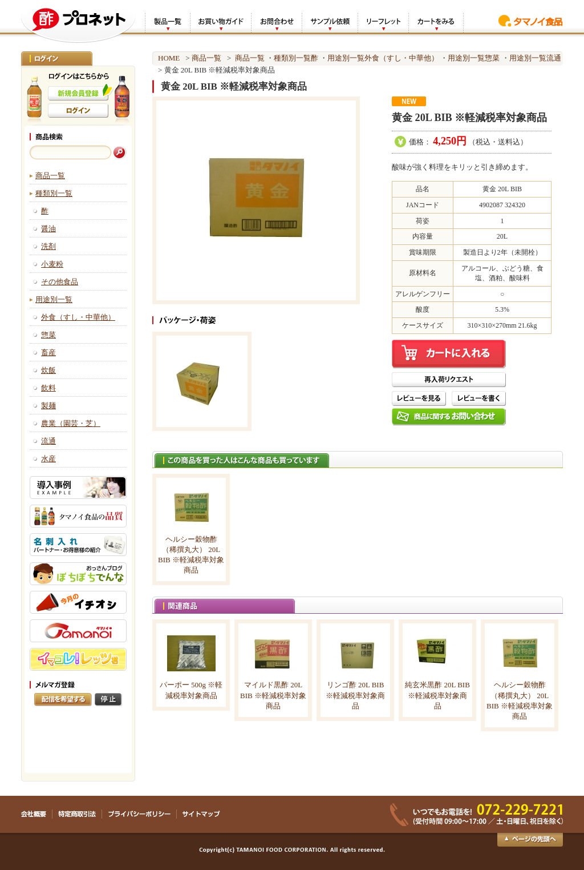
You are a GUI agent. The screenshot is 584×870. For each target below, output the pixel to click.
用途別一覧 (53, 299)
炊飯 (48, 370)
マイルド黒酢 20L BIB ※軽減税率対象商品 (273, 695)
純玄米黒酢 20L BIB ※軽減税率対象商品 (437, 695)
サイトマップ (201, 814)
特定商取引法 (77, 814)
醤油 (48, 228)
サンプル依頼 (330, 22)
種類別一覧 (53, 193)
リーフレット (383, 22)
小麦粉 (52, 264)
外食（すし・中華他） (78, 317)
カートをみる (436, 22)
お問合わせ (276, 22)
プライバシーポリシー (139, 814)
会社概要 (36, 814)
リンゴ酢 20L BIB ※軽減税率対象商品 (355, 695)
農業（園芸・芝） (70, 423)
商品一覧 (50, 175)
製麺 (48, 405)
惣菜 (48, 335)
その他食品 (59, 281)
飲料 (48, 388)
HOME (169, 58)
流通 (48, 441)
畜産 (48, 352)
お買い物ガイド (220, 22)
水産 (48, 458)
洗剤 (48, 246)
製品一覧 (167, 22)
